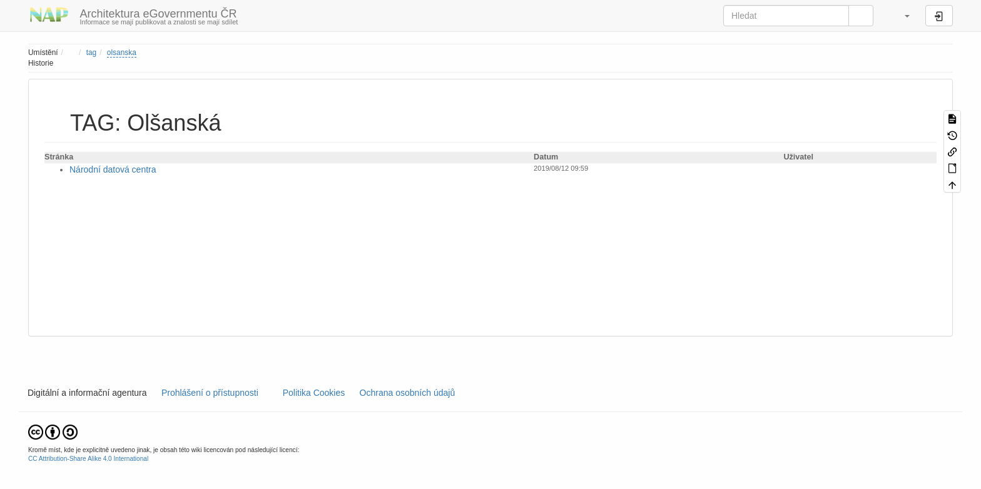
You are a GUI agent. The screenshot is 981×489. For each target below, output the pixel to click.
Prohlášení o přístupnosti (208, 393)
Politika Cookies (315, 393)
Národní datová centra (112, 169)
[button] (901, 15)
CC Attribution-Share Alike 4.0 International (88, 458)
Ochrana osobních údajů (407, 393)
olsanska (121, 52)
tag (91, 52)
